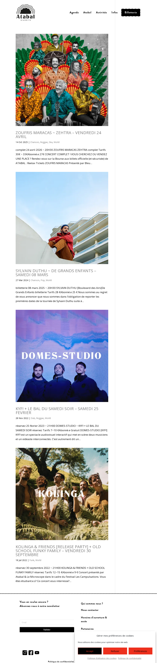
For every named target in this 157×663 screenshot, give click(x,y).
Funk (31, 560)
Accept (89, 653)
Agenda (74, 12)
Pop (43, 280)
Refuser (115, 653)
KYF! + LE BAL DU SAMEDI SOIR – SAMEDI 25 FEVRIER (57, 410)
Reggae (44, 142)
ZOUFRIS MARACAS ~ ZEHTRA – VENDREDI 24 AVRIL (58, 134)
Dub (33, 418)
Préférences (140, 653)
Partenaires (87, 629)
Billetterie (131, 12)
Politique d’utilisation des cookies (102, 661)
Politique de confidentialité (129, 661)
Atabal (87, 12)
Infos (114, 12)
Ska (50, 142)
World (56, 142)
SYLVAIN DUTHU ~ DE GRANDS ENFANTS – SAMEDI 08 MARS (56, 272)
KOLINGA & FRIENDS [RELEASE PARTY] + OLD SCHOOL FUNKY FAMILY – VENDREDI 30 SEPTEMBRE (58, 550)
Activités (101, 12)
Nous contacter (89, 610)
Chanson (34, 142)
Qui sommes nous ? (92, 604)
